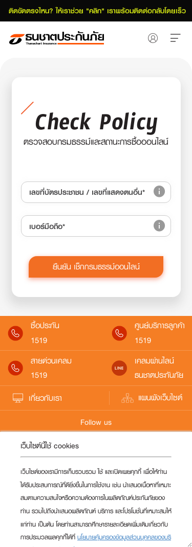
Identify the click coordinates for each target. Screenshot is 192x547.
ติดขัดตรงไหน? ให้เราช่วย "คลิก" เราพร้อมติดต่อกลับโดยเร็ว (96, 11)
